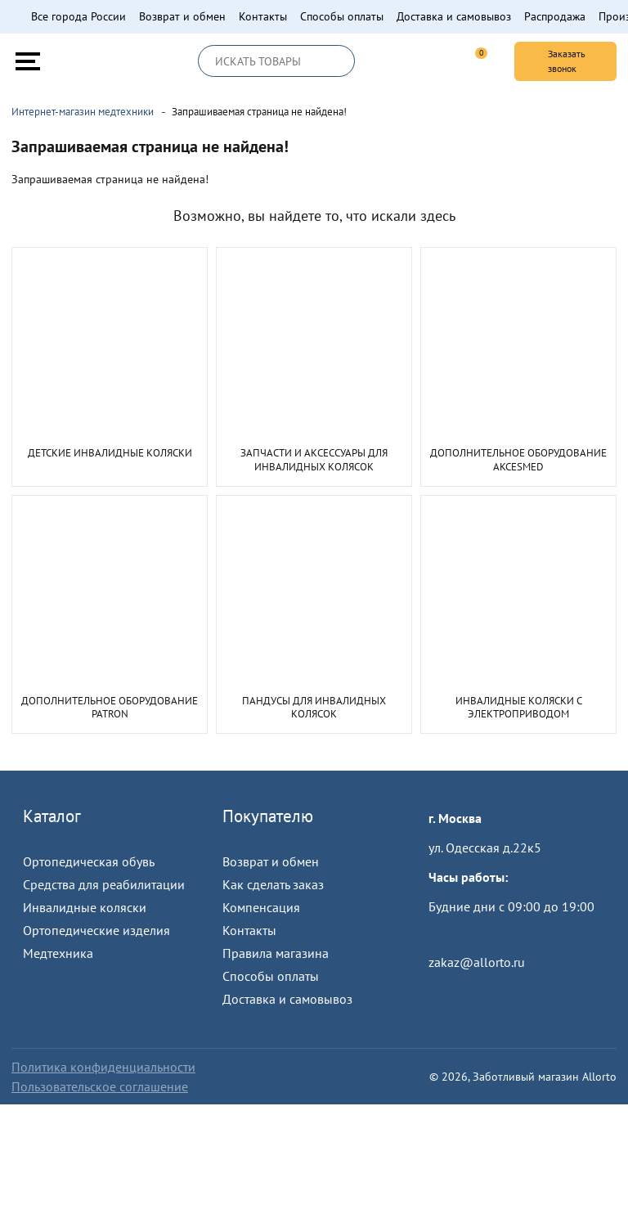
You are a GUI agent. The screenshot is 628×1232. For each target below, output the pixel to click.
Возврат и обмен (182, 16)
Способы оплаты (342, 16)
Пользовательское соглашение (99, 1086)
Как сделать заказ (273, 884)
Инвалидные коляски (84, 907)
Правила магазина (275, 953)
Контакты (263, 16)
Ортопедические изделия (96, 930)
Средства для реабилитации (104, 884)
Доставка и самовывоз (454, 16)
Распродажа (554, 16)
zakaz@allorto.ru (476, 962)
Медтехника (58, 953)
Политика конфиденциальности (103, 1067)
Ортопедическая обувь (89, 861)
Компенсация (261, 907)
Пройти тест (462, 936)
